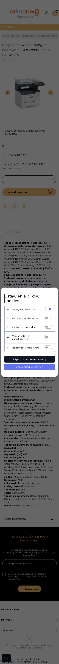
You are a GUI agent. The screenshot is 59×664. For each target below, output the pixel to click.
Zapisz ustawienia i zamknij (29, 359)
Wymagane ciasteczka (23, 309)
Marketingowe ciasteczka (24, 318)
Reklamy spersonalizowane (25, 347)
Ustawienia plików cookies (21, 298)
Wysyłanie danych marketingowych (20, 337)
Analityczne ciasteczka (23, 327)
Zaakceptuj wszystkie (29, 367)
